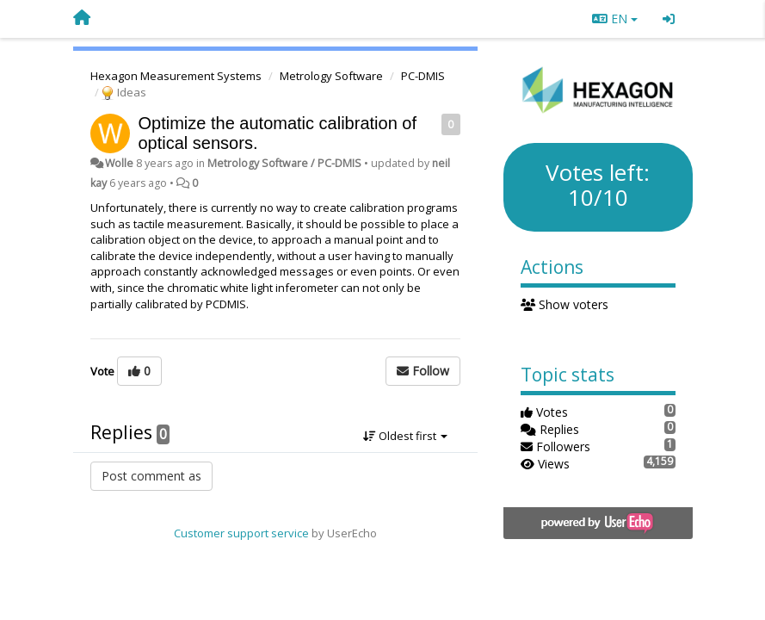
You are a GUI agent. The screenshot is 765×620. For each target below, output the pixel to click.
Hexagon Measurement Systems (176, 76)
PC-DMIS (423, 76)
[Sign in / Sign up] (668, 19)
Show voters (565, 304)
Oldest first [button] (405, 435)
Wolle (119, 163)
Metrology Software (331, 76)
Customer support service (241, 533)
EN (615, 18)
